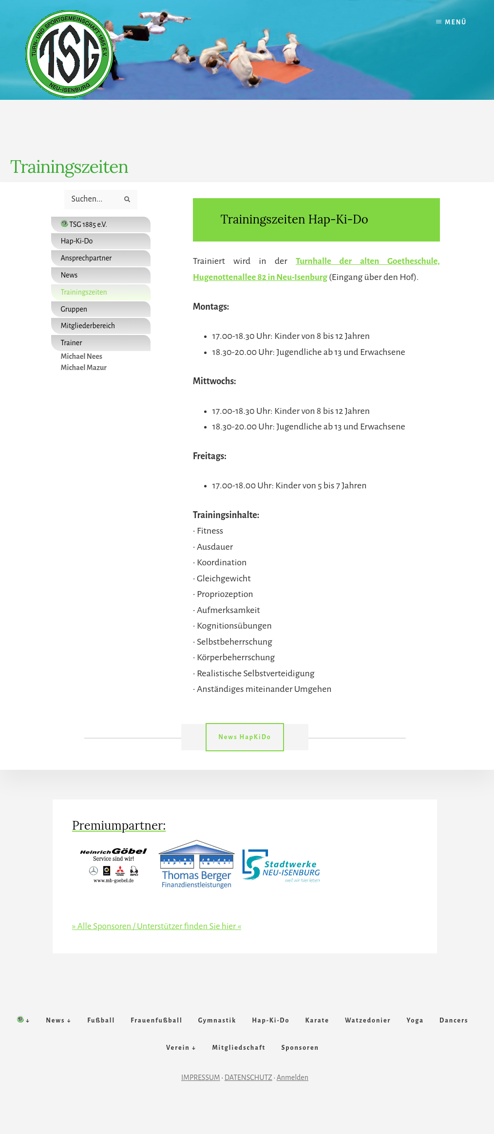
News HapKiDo (244, 736)
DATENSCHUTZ (248, 1098)
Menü (456, 22)
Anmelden (292, 1098)
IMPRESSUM (200, 1098)
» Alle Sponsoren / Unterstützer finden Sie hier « (161, 925)
